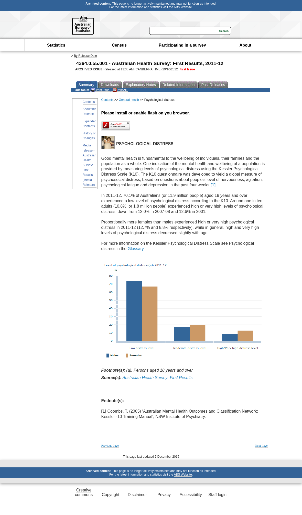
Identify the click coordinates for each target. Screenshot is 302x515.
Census (119, 45)
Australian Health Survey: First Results (158, 377)
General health (129, 100)
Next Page (261, 445)
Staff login (217, 494)
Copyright (110, 494)
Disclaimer (137, 494)
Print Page (100, 90)
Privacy (164, 494)
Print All (119, 90)
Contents (89, 102)
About (245, 45)
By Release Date (85, 56)
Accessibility (191, 494)
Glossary (136, 248)
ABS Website (183, 7)
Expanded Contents (89, 124)
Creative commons (84, 492)
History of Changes (89, 136)
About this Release (89, 111)
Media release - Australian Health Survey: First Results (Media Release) (89, 165)
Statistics (56, 45)
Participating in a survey (182, 45)
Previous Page (110, 445)
